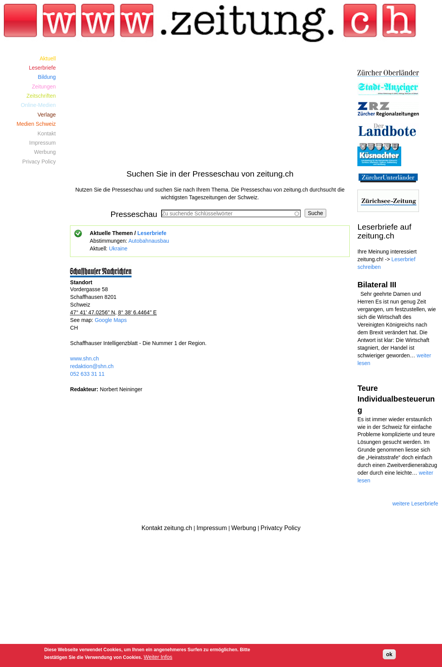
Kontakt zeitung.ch (167, 528)
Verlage (47, 115)
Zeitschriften (41, 96)
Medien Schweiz (36, 124)
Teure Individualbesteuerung (396, 399)
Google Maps (111, 320)
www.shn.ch (84, 358)
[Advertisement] (210, 107)
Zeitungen (44, 86)
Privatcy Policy (280, 528)
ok (389, 654)
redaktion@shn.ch (91, 366)
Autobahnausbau (148, 241)
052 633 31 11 (87, 374)
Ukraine (118, 248)
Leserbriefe (151, 233)
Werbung (45, 152)
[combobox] (231, 213)
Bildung (47, 77)
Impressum (42, 143)
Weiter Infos (158, 657)
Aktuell (48, 58)
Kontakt (47, 133)
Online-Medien (38, 105)
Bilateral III (376, 284)
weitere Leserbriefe (415, 503)
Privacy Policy (39, 161)
